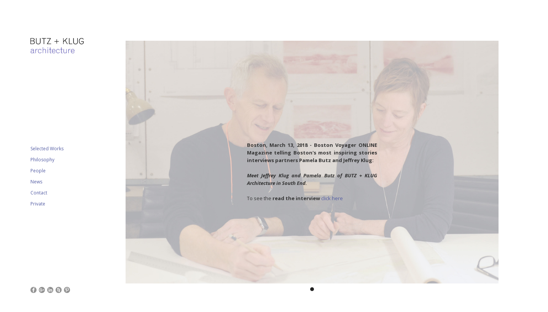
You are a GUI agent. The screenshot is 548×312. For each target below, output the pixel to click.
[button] (141, 165)
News (36, 181)
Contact (38, 192)
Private (37, 204)
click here (332, 198)
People (38, 170)
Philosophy (42, 159)
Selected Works (47, 148)
